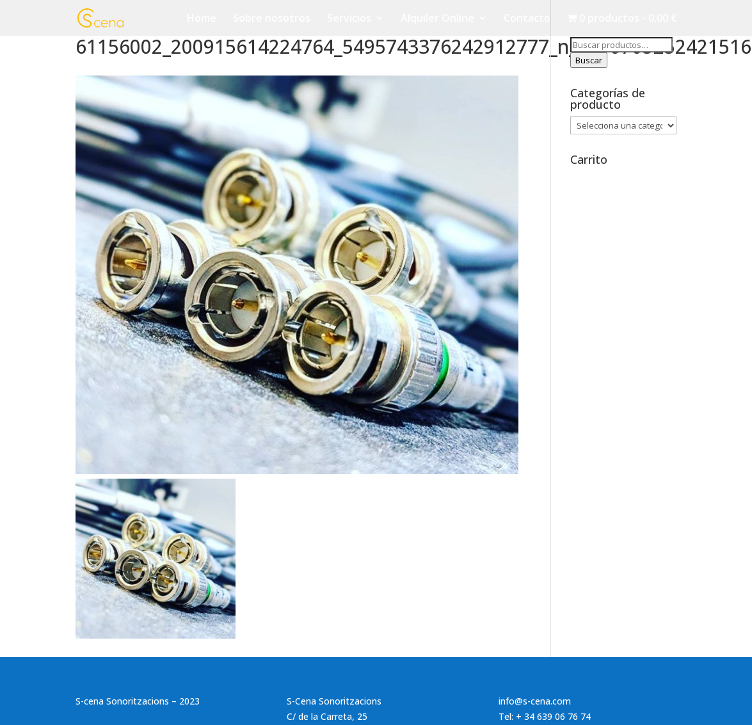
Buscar (588, 60)
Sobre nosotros (271, 19)
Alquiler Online (437, 19)
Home (201, 19)
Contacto (527, 19)
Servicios (349, 19)
